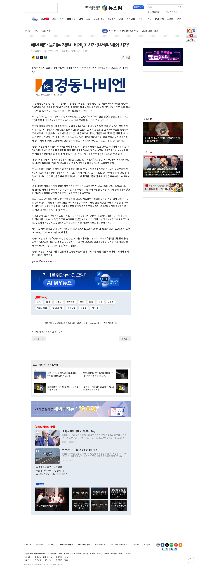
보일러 (111, 302)
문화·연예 (159, 18)
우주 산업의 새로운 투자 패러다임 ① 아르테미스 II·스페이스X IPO (98, 374)
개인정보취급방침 (66, 544)
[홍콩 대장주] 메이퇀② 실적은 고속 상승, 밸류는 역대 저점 (98, 388)
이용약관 (135, 544)
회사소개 (27, 544)
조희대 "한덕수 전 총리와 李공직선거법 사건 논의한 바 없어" (162, 139)
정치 (62, 18)
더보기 (179, 31)
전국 (150, 18)
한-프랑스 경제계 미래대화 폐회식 (99, 493)
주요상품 (39, 544)
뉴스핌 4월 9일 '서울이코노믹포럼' (51, 474)
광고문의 (147, 544)
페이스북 (37, 57)
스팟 (148, 152)
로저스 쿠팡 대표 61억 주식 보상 (78, 431)
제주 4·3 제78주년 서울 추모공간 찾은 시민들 (80, 505)
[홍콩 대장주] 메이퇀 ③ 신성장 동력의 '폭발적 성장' (62, 388)
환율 (91, 302)
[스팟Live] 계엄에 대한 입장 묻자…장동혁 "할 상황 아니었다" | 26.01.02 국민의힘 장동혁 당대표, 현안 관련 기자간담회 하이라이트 (163, 173)
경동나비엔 (57, 308)
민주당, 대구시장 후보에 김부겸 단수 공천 (118, 505)
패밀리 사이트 (171, 12)
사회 (88, 18)
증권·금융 (130, 18)
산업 (121, 18)
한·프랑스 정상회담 (80, 493)
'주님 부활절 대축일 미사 (46, 505)
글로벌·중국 (99, 18)
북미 (82, 302)
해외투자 (112, 18)
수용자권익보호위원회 (118, 544)
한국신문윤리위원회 (169, 549)
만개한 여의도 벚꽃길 (99, 505)
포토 (54, 18)
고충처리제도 (100, 544)
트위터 (41, 57)
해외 (39, 302)
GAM (179, 18)
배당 (100, 302)
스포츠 (170, 18)
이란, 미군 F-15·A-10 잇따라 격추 (79, 449)
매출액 (59, 302)
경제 (81, 18)
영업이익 (71, 302)
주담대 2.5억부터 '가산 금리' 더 (50, 470)
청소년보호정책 (84, 544)
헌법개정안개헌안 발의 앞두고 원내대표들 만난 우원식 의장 (118, 493)
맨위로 (124, 339)
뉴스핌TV (148, 118)
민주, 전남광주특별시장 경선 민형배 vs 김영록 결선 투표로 (133, 31)
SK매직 (95, 308)
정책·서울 (71, 18)
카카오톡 (33, 57)
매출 (48, 302)
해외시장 (71, 308)
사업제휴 (51, 544)
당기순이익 (42, 308)
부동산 (141, 18)
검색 (180, 7)
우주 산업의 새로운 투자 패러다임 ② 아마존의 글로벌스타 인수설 (62, 374)
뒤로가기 (39, 339)
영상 (45, 18)
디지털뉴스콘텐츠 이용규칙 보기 (48, 331)
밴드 (45, 57)
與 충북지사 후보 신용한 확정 (49, 466)
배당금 (84, 308)
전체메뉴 (27, 19)
